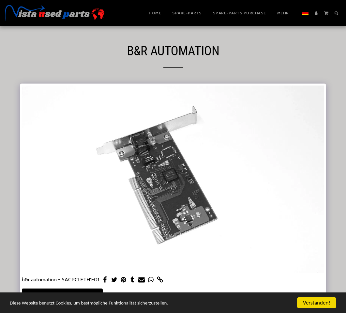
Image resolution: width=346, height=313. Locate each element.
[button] (326, 12)
